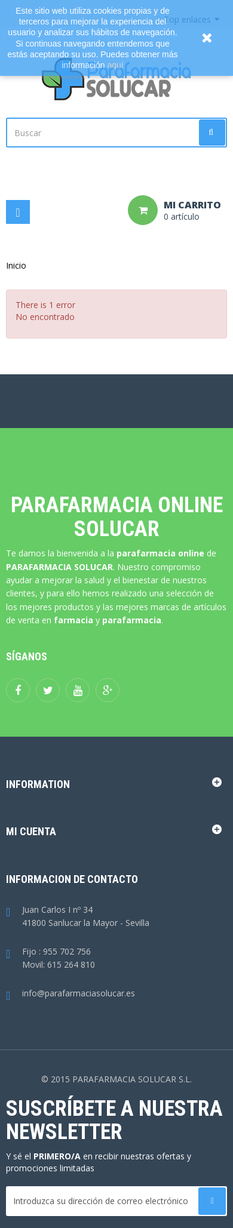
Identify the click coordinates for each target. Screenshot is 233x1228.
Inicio (16, 265)
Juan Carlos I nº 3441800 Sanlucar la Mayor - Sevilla (77, 917)
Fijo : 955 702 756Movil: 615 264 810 (50, 959)
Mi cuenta (31, 831)
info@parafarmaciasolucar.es (70, 993)
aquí (116, 65)
